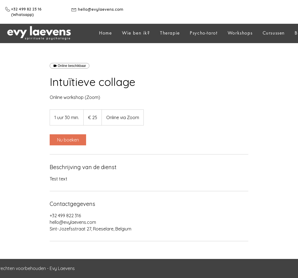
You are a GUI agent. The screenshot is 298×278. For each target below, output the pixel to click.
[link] (68, 139)
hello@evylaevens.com (100, 9)
